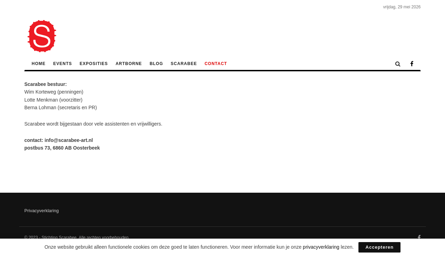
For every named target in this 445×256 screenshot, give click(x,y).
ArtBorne (128, 63)
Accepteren (379, 247)
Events (62, 63)
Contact (215, 63)
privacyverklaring (321, 247)
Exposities (94, 63)
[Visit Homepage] (41, 36)
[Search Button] (397, 64)
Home (39, 63)
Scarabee (184, 63)
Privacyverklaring (41, 210)
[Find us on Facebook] (411, 64)
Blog (156, 63)
